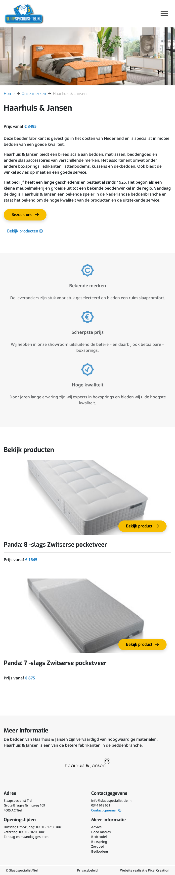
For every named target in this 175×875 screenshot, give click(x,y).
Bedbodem (99, 851)
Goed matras (101, 832)
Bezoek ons (26, 216)
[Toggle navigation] (164, 14)
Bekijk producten (25, 231)
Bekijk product (144, 527)
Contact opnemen (106, 810)
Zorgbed (97, 846)
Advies (96, 827)
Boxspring (99, 841)
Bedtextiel (99, 836)
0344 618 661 (100, 805)
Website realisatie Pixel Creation (144, 870)
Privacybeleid (87, 870)
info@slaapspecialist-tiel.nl (111, 800)
